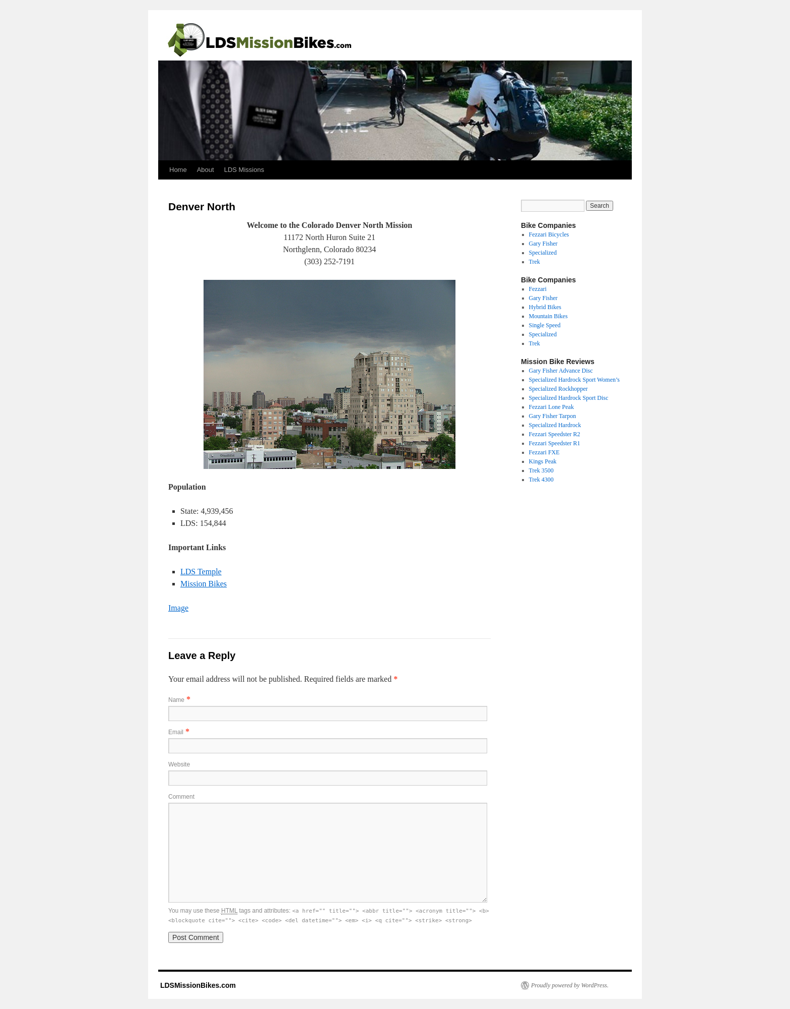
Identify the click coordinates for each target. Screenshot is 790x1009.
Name (176, 699)
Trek (534, 261)
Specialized (543, 252)
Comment (181, 796)
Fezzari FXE (544, 452)
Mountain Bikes (548, 316)
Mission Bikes (203, 583)
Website (179, 764)
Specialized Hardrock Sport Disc (569, 397)
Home (178, 169)
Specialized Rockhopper (558, 388)
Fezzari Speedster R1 (554, 443)
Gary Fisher (543, 243)
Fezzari (538, 288)
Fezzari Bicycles (549, 234)
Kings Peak (543, 461)
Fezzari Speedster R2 (554, 434)
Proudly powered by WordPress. (570, 985)
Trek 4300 (541, 479)
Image (178, 608)
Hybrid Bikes (545, 307)
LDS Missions (244, 169)
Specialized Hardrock (555, 425)
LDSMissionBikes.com (197, 985)
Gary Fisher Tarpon (552, 416)
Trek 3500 (541, 470)
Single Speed (545, 325)
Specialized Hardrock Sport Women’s (574, 379)
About (205, 169)
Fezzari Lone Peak (551, 406)
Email (175, 732)
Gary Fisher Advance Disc (561, 370)
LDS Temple (201, 571)
